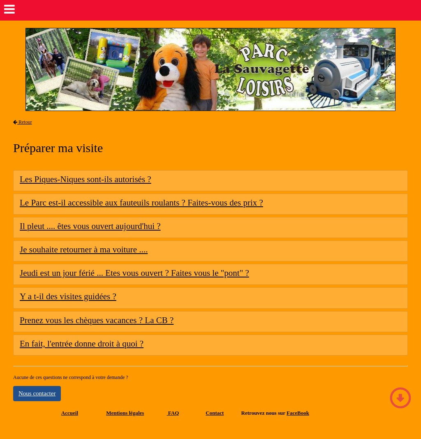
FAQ (173, 413)
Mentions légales (125, 413)
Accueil (69, 413)
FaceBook (298, 413)
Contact (215, 413)
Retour (22, 122)
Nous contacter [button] (37, 393)
